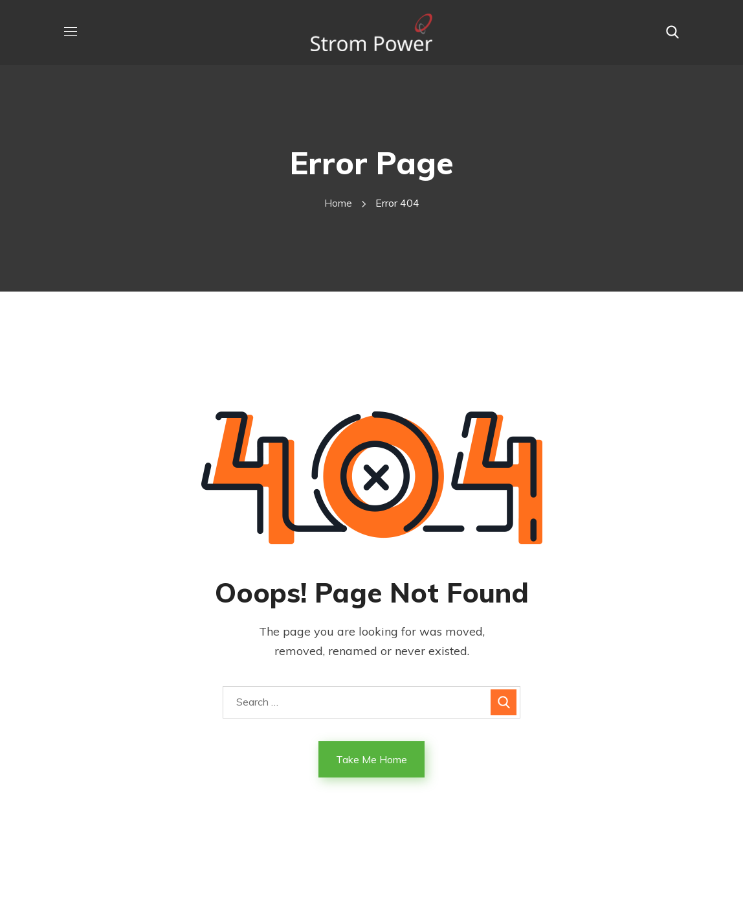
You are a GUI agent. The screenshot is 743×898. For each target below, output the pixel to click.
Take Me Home (371, 759)
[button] (672, 32)
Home (338, 202)
